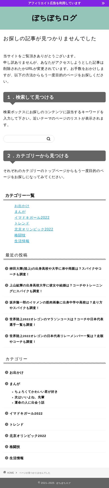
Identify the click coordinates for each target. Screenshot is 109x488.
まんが (20, 212)
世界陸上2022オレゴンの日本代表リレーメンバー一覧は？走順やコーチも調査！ (56, 338)
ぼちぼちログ (54, 17)
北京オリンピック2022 (33, 229)
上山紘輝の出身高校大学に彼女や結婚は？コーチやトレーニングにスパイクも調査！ (56, 288)
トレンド (21, 223)
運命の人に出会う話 (30, 402)
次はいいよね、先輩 (30, 397)
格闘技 (20, 235)
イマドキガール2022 (32, 217)
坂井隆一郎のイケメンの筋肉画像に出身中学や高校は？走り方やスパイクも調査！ (56, 305)
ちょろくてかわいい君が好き (36, 391)
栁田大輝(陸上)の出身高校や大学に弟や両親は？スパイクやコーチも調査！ (56, 271)
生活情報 (21, 241)
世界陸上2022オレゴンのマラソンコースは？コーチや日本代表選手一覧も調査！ (56, 322)
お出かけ (21, 206)
